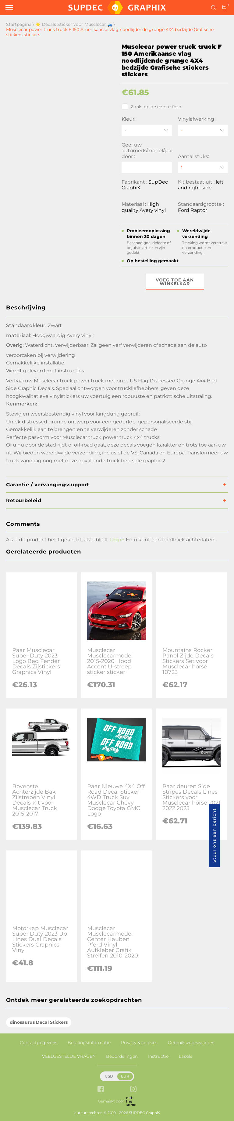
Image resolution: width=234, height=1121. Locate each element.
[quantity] (203, 167)
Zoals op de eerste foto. (152, 106)
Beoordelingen (122, 1056)
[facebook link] (100, 1089)
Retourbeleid (23, 500)
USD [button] (109, 1076)
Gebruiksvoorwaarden (191, 1042)
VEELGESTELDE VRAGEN (69, 1056)
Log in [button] (117, 540)
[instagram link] (133, 1089)
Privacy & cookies (139, 1042)
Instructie (158, 1056)
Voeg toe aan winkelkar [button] (175, 281)
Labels (185, 1056)
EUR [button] (125, 1076)
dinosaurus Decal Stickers (39, 1022)
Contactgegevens (38, 1042)
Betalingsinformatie (89, 1042)
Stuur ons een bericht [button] (214, 835)
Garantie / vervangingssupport (47, 485)
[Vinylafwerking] (203, 130)
